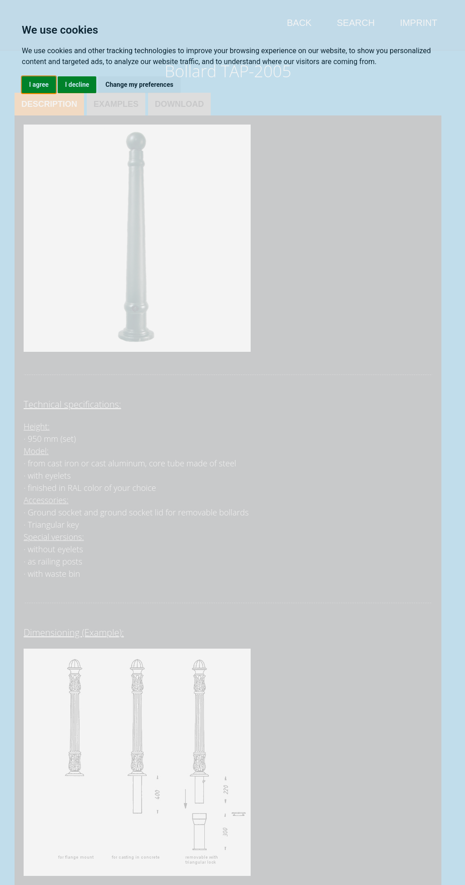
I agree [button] (39, 84)
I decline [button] (77, 84)
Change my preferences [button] (139, 84)
